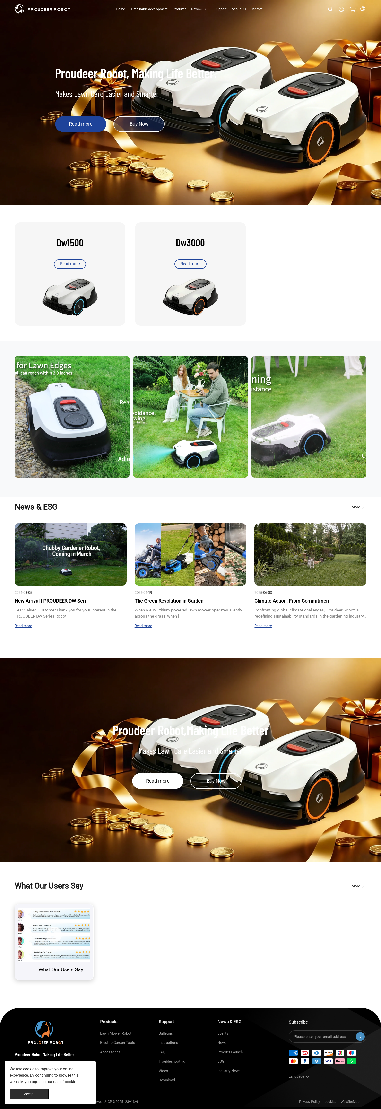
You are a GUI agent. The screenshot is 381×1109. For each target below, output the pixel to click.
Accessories (110, 1052)
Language (299, 1076)
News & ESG (200, 9)
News (222, 1042)
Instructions (168, 1042)
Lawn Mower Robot (115, 1033)
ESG (220, 1061)
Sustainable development (149, 9)
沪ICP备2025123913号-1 (122, 1102)
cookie (28, 1069)
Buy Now (139, 124)
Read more (81, 124)
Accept (29, 1094)
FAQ (162, 1052)
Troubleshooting (172, 1061)
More (358, 507)
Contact (257, 9)
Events (222, 1033)
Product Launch (230, 1052)
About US (239, 9)
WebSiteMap (350, 1102)
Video (163, 1071)
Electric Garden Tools (117, 1042)
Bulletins (166, 1033)
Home (120, 9)
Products (179, 9)
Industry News (229, 1071)
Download (167, 1080)
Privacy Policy (309, 1102)
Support (221, 9)
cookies (330, 1102)
